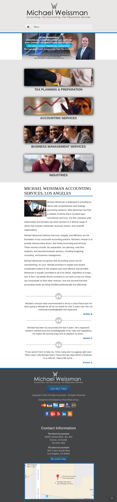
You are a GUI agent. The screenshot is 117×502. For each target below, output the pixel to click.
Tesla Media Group (70, 400)
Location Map (58, 459)
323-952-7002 (58, 388)
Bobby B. (88, 314)
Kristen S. (88, 362)
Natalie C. (88, 338)
